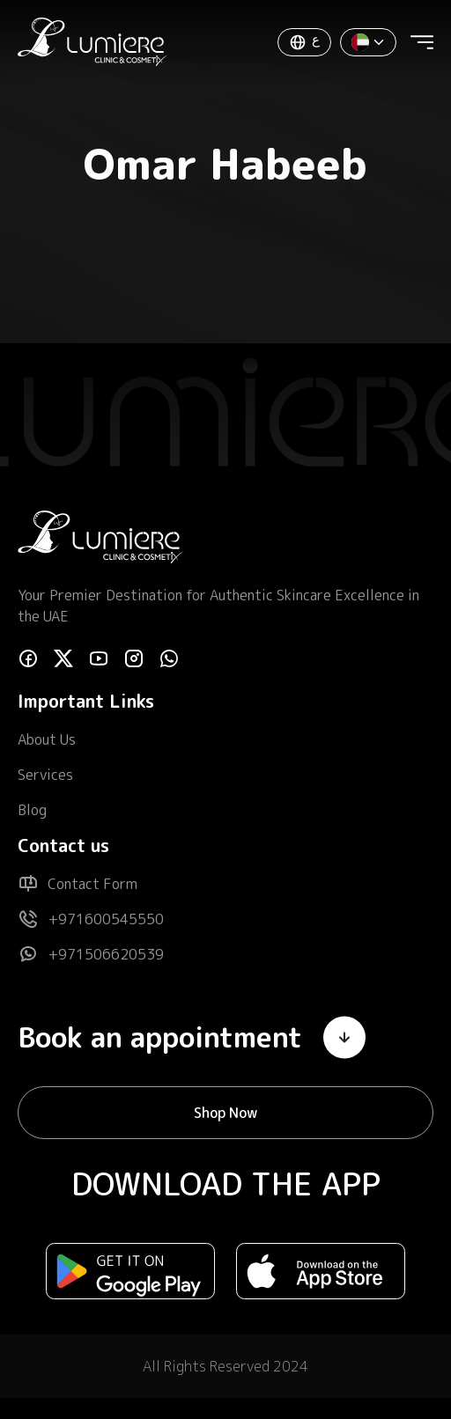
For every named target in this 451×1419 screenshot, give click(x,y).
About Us (47, 739)
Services (45, 774)
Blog (32, 810)
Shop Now (225, 1112)
